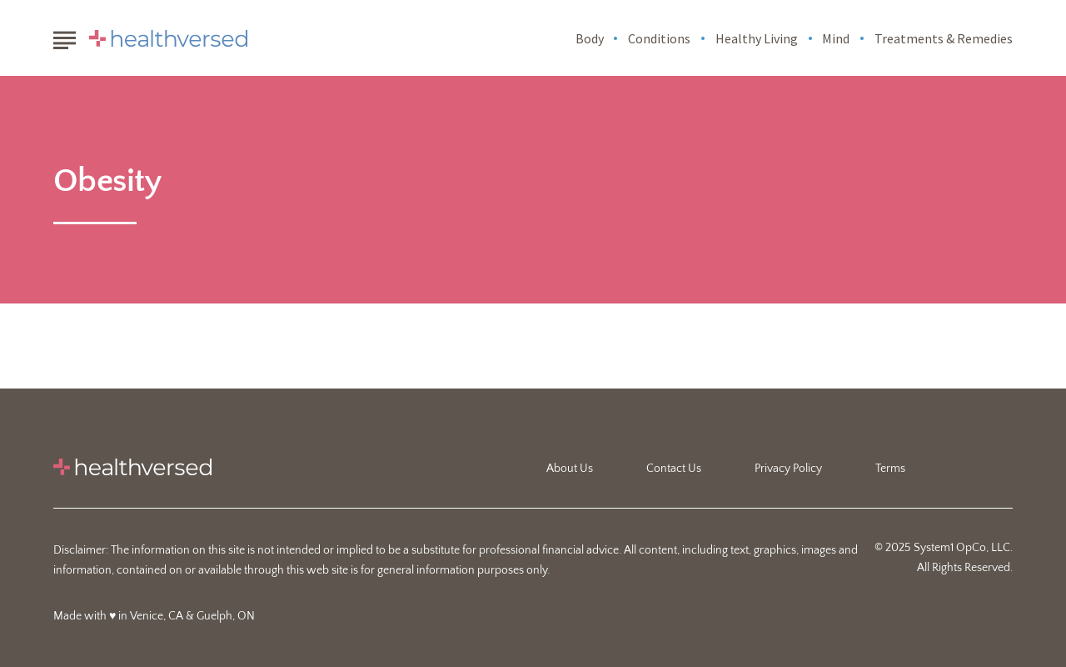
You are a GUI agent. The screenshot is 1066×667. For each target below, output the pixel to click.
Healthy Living (756, 38)
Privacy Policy (788, 468)
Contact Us (673, 468)
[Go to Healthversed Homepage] (168, 38)
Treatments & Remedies (943, 38)
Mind (835, 38)
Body (589, 38)
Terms (890, 468)
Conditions (659, 38)
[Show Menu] (64, 37)
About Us (569, 468)
